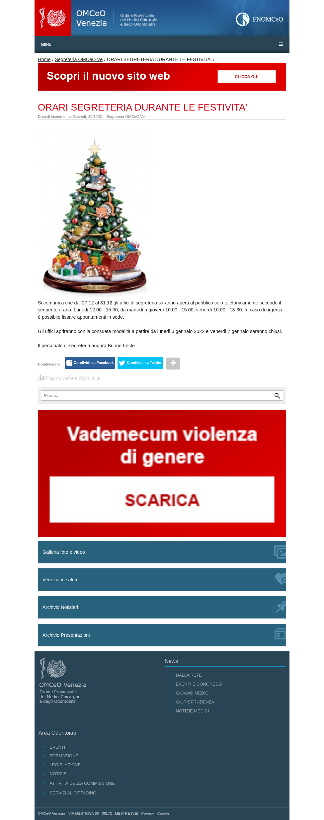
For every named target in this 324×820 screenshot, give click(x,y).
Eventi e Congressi (199, 684)
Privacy (147, 813)
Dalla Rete (189, 675)
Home (44, 59)
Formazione (64, 755)
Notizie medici (192, 710)
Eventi (57, 747)
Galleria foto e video (164, 552)
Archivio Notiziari (164, 607)
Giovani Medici (193, 693)
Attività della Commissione (82, 783)
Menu (46, 44)
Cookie (163, 813)
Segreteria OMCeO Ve (79, 59)
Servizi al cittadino (73, 792)
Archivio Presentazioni (164, 633)
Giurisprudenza (195, 701)
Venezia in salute (164, 579)
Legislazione (65, 764)
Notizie (58, 773)
